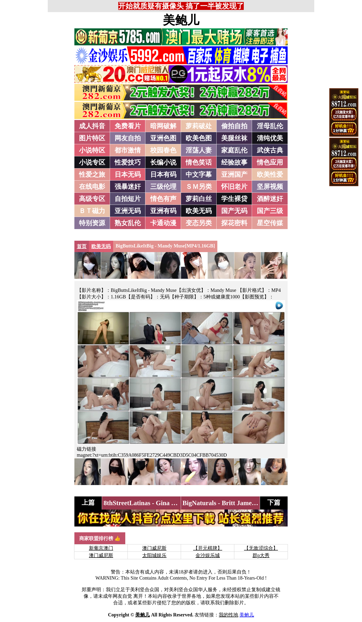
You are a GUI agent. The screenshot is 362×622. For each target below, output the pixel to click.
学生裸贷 (234, 198)
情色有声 (163, 198)
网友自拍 (128, 138)
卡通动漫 (163, 223)
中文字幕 (199, 174)
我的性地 (228, 614)
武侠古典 (270, 150)
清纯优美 (270, 138)
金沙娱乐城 (208, 555)
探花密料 (234, 223)
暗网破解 (163, 126)
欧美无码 (199, 211)
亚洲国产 (234, 174)
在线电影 (92, 186)
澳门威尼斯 (154, 548)
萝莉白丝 (199, 198)
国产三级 (270, 211)
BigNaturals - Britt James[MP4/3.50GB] (238, 503)
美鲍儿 (181, 20)
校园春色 (163, 150)
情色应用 (270, 162)
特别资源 (92, 223)
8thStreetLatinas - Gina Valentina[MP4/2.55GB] (170, 503)
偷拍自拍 (234, 126)
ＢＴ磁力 (92, 211)
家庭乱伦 (234, 150)
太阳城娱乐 (154, 555)
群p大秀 (260, 555)
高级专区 (92, 198)
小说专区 (92, 162)
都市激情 (128, 150)
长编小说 (163, 162)
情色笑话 (199, 162)
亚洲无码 (128, 211)
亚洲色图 (163, 138)
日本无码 (128, 174)
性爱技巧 (128, 162)
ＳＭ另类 (199, 186)
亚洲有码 (163, 211)
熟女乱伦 (128, 223)
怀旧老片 (234, 186)
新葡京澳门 (101, 548)
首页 (82, 246)
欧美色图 (199, 138)
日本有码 (163, 174)
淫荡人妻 (199, 150)
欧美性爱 (270, 174)
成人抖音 (92, 126)
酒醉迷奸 (270, 198)
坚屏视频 (270, 186)
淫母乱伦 (270, 126)
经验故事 (234, 162)
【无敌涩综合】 (261, 548)
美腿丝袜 (234, 138)
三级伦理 (163, 186)
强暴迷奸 (128, 186)
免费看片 (128, 126)
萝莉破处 (199, 126)
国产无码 (234, 211)
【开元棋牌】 (207, 548)
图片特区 (92, 138)
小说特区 (92, 150)
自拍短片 (128, 198)
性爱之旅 (92, 174)
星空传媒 (270, 223)
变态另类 (199, 223)
